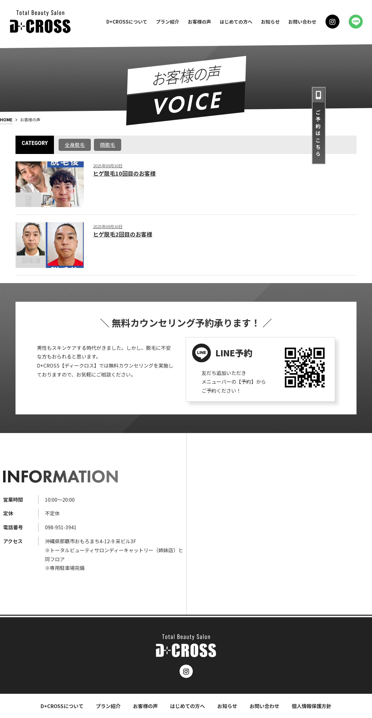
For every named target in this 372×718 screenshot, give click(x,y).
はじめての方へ (236, 21)
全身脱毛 (75, 144)
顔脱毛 (107, 144)
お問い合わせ (302, 21)
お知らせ (270, 21)
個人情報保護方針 (311, 706)
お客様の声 (199, 21)
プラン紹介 (167, 21)
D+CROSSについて (126, 21)
